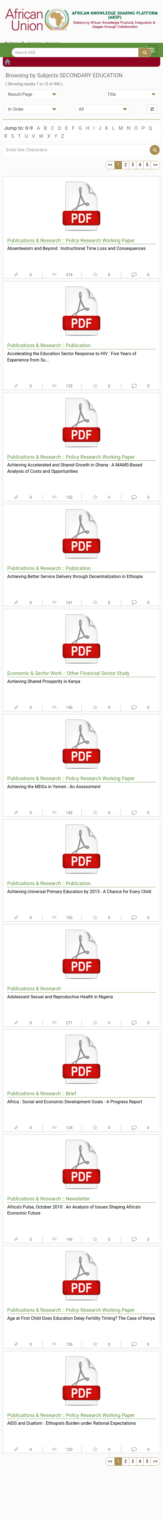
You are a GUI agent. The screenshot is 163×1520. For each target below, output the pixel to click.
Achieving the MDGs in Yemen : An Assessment (54, 786)
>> (155, 164)
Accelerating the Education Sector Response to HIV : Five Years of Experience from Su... (71, 357)
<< (110, 164)
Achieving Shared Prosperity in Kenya (43, 681)
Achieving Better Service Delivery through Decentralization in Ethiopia (75, 576)
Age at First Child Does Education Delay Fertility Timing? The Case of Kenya (81, 1318)
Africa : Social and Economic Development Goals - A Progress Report (74, 1101)
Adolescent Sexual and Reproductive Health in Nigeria (60, 996)
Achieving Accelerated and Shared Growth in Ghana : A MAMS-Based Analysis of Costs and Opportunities (74, 468)
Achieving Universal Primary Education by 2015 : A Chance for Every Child (79, 891)
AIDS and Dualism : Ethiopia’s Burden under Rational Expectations (71, 1423)
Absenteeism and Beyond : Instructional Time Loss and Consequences (76, 248)
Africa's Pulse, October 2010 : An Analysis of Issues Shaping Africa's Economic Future (74, 1210)
